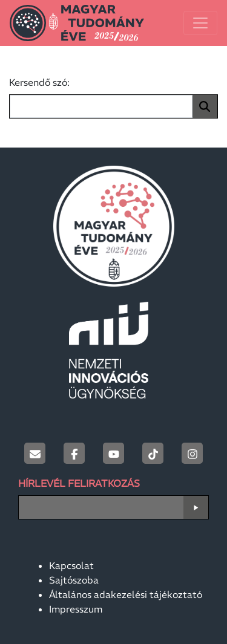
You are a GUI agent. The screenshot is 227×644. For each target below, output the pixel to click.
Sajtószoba (74, 580)
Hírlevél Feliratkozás (79, 483)
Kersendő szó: (39, 82)
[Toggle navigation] (200, 23)
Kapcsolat (71, 565)
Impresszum (75, 609)
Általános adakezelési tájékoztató (125, 594)
